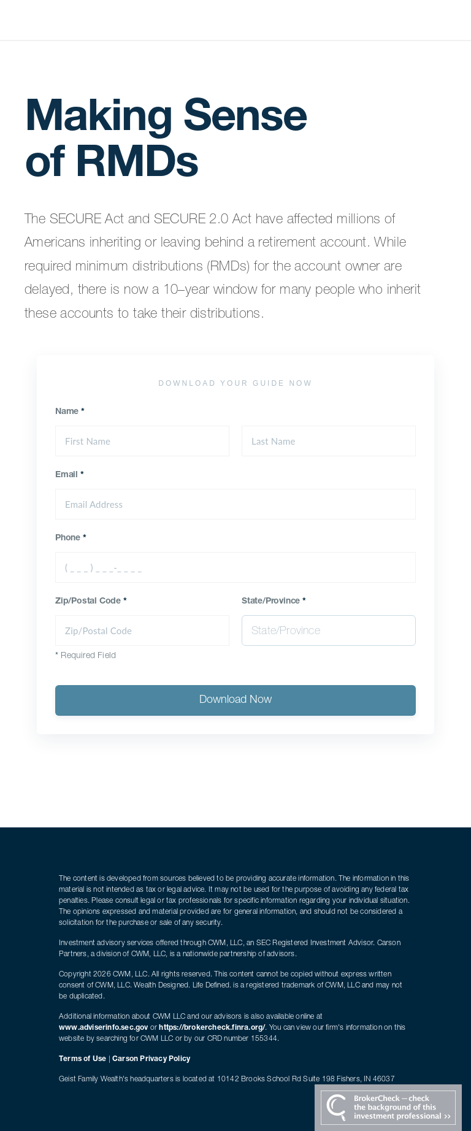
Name (70, 412)
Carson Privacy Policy (151, 1059)
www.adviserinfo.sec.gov (103, 1028)
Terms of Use (82, 1059)
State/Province (274, 601)
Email (69, 475)
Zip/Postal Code (91, 601)
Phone (70, 538)
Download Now (235, 700)
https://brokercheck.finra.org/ (212, 1028)
